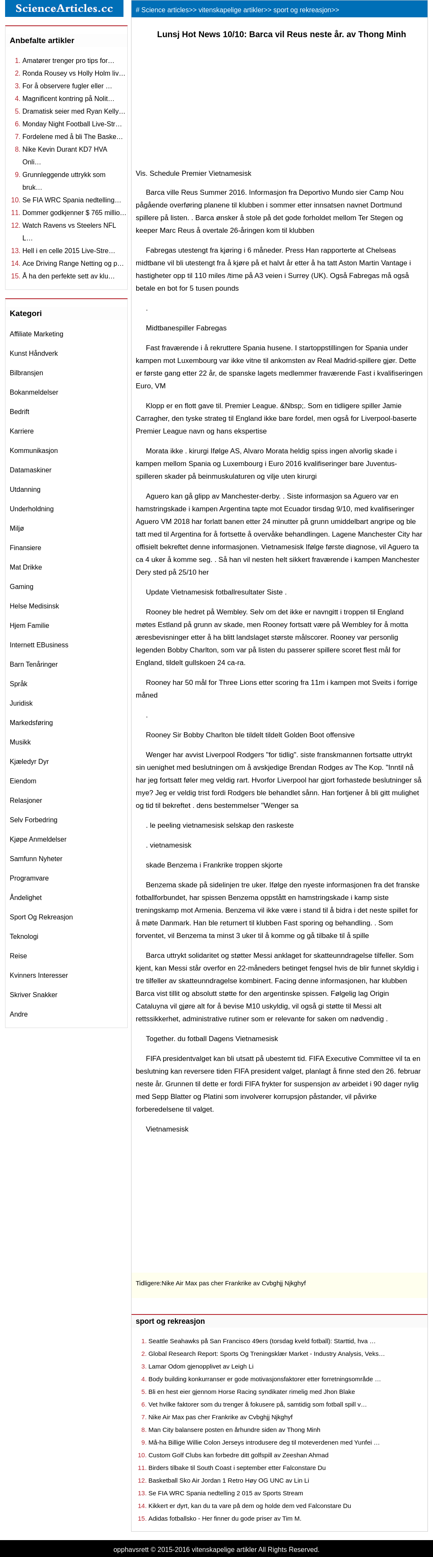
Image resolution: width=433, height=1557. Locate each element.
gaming (21, 586)
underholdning (32, 509)
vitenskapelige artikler (231, 10)
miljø (17, 528)
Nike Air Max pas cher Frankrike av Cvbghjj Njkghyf (234, 1283)
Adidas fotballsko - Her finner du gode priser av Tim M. (224, 1518)
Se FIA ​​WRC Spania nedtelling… (71, 200)
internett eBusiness (39, 645)
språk (18, 683)
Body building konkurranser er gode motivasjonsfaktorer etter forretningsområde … (264, 1378)
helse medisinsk (34, 606)
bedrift (19, 411)
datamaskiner (31, 470)
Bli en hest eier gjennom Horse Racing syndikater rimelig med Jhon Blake (251, 1391)
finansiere (25, 547)
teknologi (24, 936)
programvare (29, 878)
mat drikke (26, 567)
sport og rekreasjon (41, 917)
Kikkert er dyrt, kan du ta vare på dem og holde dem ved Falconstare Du (249, 1505)
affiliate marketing (36, 334)
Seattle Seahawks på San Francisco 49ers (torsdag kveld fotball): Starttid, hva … (262, 1340)
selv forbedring (34, 819)
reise (18, 956)
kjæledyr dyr (29, 761)
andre (19, 1014)
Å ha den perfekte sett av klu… (68, 276)
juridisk (21, 703)
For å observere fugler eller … (67, 86)
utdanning (25, 489)
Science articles (165, 10)
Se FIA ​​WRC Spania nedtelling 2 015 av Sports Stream (225, 1493)
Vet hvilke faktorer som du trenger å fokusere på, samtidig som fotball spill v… (257, 1404)
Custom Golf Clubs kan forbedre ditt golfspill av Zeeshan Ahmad (238, 1455)
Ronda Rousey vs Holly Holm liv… (74, 73)
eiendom (23, 781)
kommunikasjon (34, 450)
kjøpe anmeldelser (38, 839)
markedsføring (31, 722)
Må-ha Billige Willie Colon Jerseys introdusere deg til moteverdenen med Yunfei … (264, 1442)
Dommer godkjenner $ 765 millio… (74, 212)
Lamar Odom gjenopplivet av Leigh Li (200, 1366)
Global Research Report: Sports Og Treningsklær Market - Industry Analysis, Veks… (266, 1353)
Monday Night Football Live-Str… (72, 124)
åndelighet (26, 897)
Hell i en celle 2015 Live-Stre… (68, 250)
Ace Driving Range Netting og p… (73, 263)
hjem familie (29, 625)
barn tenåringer (34, 664)
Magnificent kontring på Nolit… (68, 98)
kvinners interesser (39, 975)
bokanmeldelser (34, 392)
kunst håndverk (34, 353)
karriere (22, 431)
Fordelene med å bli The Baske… (72, 136)
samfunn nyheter (36, 858)
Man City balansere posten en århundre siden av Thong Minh (234, 1429)
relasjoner (26, 800)
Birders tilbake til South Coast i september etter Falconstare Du (237, 1467)
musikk (20, 742)
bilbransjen (26, 372)
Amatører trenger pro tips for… (68, 60)
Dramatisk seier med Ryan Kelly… (74, 111)
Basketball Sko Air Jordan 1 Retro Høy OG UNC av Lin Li (228, 1480)
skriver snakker (34, 994)
